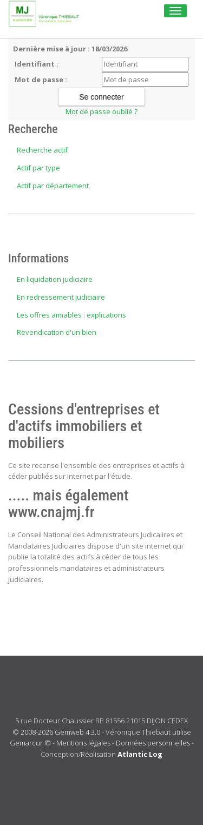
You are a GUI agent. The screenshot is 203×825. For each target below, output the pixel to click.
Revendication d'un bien (56, 332)
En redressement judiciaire (61, 297)
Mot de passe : (41, 79)
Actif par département (53, 185)
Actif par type (38, 168)
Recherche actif (42, 150)
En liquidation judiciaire (55, 279)
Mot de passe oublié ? (101, 111)
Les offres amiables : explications (71, 315)
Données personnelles (153, 743)
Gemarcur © (30, 743)
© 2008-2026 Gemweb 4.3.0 (56, 732)
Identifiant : (36, 64)
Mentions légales (83, 743)
